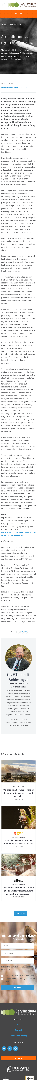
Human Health (20, 88)
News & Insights (15, 24)
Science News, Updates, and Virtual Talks (20, 980)
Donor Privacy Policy (18, 1035)
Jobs (18, 1024)
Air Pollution (7, 88)
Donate (18, 14)
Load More (20, 913)
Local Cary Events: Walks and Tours (20, 976)
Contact (18, 1030)
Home (4, 24)
